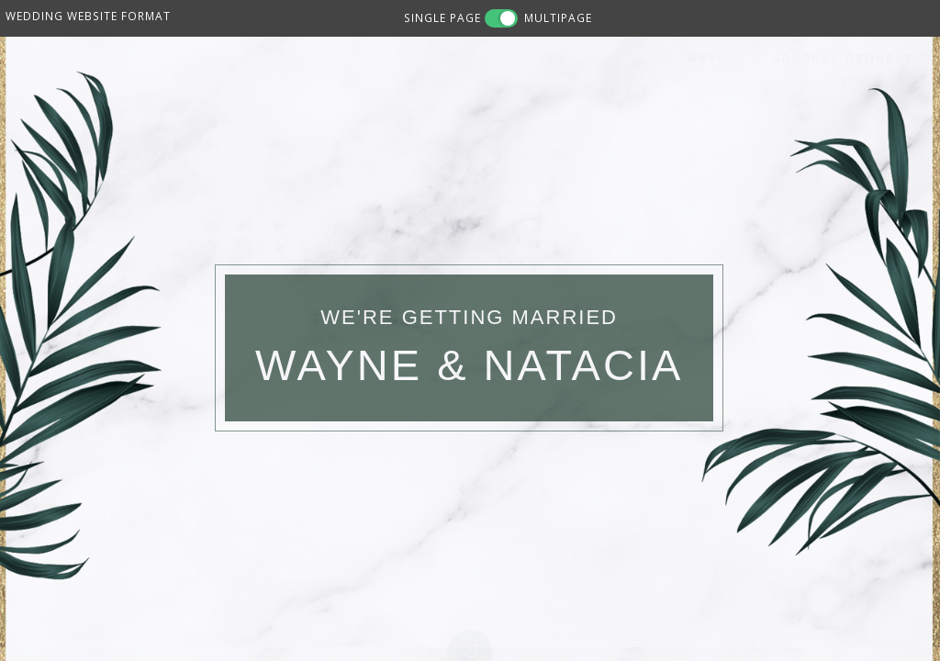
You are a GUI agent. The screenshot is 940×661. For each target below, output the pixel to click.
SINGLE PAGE (442, 17)
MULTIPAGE (558, 17)
